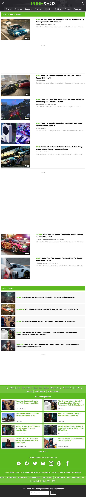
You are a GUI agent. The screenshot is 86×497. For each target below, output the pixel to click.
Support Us (38, 388)
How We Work (27, 388)
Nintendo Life (11, 477)
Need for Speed (77, 154)
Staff (18, 388)
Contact (46, 388)
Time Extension (34, 477)
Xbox (51, 27)
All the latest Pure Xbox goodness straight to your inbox (43, 489)
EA (75, 27)
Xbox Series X (59, 83)
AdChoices (54, 472)
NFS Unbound (69, 27)
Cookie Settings (40, 391)
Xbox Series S (69, 83)
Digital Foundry (47, 477)
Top (6, 388)
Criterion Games (76, 107)
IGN (68, 477)
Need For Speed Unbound (70, 130)
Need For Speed (58, 27)
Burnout (68, 154)
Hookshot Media (14, 472)
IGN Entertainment (32, 472)
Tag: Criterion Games (12, 14)
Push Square (22, 477)
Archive (29, 391)
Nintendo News (60, 477)
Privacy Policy (56, 388)
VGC (83, 477)
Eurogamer (76, 477)
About (12, 388)
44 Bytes (47, 472)
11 (27, 118)
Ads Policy (78, 388)
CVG (48, 481)
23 (12, 349)
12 (27, 166)
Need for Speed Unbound (62, 107)
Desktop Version (53, 391)
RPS (53, 481)
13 (27, 253)
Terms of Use (67, 388)
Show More (43, 451)
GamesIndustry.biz (38, 481)
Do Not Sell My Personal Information (70, 472)
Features (56, 242)
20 (27, 39)
